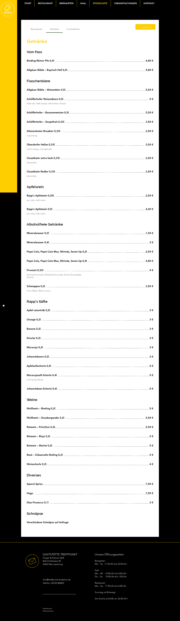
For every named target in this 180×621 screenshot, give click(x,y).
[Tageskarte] (145, 27)
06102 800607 (57, 583)
